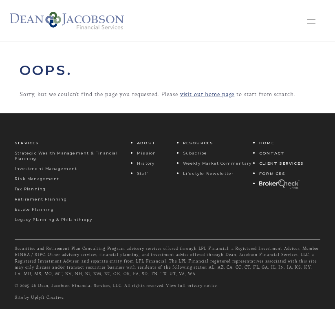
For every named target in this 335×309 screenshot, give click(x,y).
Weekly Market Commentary (217, 163)
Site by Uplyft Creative (39, 297)
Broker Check (278, 183)
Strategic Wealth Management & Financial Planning (66, 156)
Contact (271, 153)
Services (27, 143)
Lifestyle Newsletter (208, 173)
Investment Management (46, 168)
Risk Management (37, 179)
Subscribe (195, 153)
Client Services (281, 163)
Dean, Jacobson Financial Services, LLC (79, 285)
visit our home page (207, 94)
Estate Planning (34, 209)
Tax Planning (30, 189)
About (146, 143)
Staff (142, 173)
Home (266, 143)
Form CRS (272, 173)
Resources (198, 143)
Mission (146, 153)
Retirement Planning (41, 199)
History (145, 163)
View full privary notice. (192, 285)
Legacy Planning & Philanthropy (53, 219)
